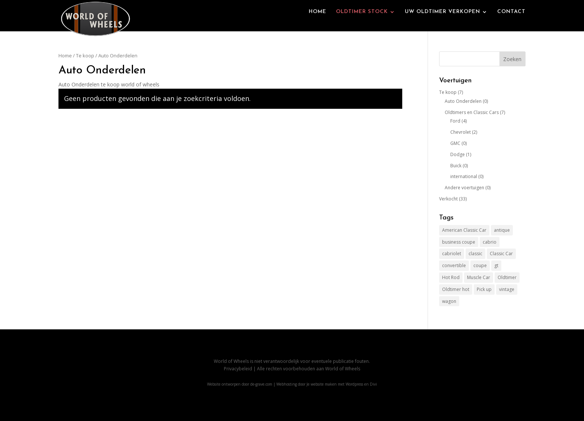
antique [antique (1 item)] (502, 230)
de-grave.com (261, 384)
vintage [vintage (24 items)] (506, 289)
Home (65, 55)
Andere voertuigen (464, 187)
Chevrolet (460, 132)
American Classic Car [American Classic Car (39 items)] (464, 230)
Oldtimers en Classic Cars (472, 112)
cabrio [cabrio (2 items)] (489, 242)
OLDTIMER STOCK (362, 19)
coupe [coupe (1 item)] (480, 265)
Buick (455, 165)
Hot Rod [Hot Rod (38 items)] (451, 277)
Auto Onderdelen (463, 101)
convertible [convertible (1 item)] (454, 265)
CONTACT (511, 19)
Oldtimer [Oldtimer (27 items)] (507, 277)
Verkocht (448, 199)
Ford (455, 121)
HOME (317, 19)
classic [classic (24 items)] (475, 253)
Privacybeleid (238, 368)
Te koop (85, 55)
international (463, 176)
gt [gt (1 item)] (496, 265)
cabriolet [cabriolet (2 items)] (451, 253)
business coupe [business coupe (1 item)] (458, 242)
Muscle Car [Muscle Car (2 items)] (478, 277)
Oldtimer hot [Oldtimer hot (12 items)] (455, 289)
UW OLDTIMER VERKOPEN (442, 19)
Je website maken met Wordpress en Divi (342, 384)
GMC (455, 143)
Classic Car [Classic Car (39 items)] (501, 253)
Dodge (457, 154)
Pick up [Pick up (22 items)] (484, 289)
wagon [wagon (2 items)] (449, 301)
